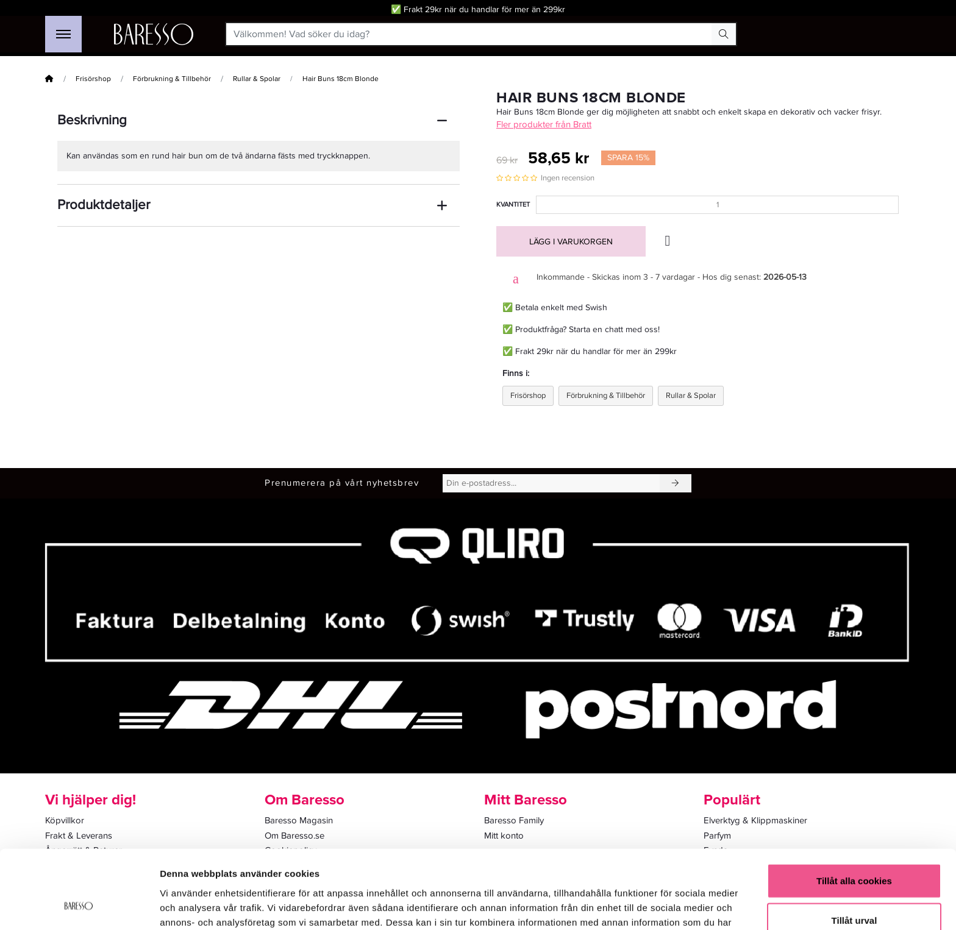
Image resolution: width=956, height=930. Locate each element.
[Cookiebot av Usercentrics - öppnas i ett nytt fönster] (79, 906)
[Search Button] (724, 34)
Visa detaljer (662, 906)
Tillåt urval (854, 850)
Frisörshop (93, 78)
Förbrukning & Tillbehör (172, 78)
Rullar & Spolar (256, 78)
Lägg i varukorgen (571, 241)
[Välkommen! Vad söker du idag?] (469, 34)
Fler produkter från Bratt (543, 124)
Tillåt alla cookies (854, 810)
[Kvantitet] (717, 205)
